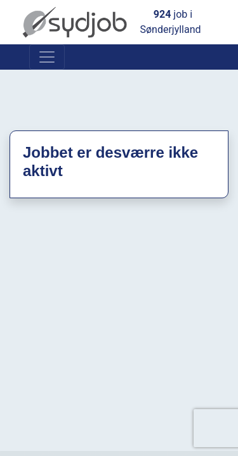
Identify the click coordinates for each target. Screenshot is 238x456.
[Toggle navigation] (47, 57)
